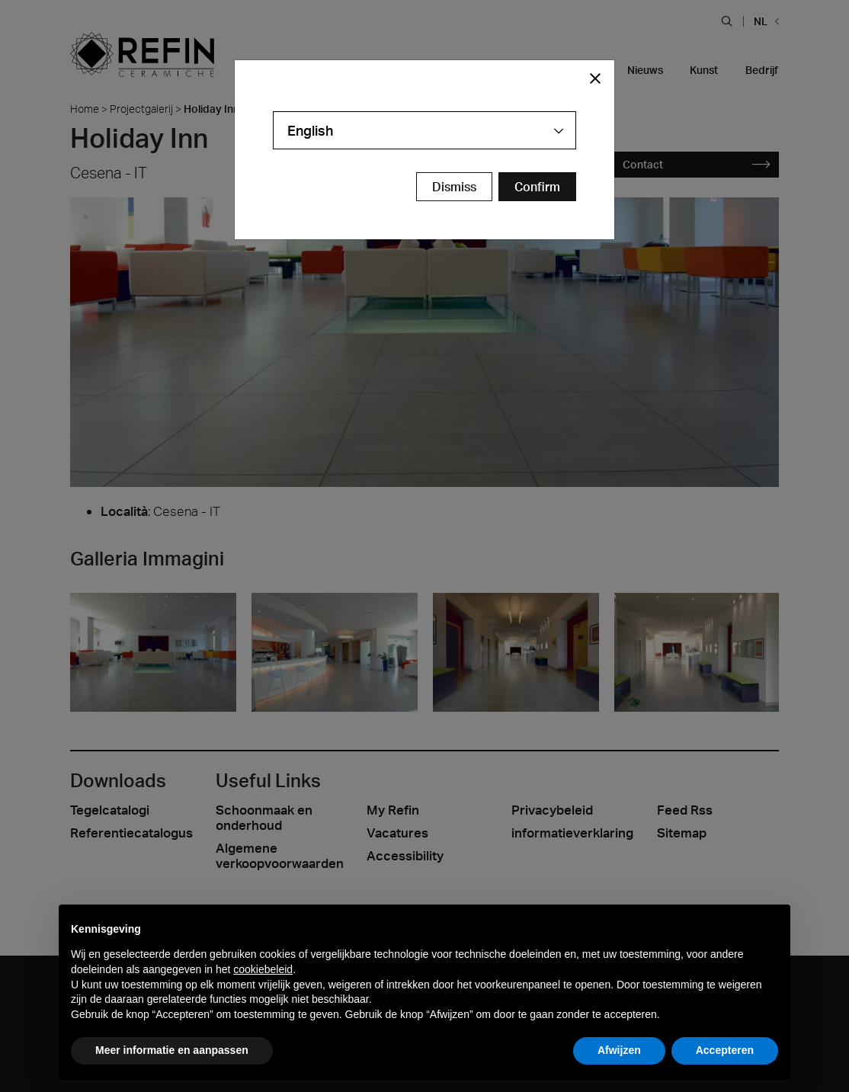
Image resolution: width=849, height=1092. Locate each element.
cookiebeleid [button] (263, 969)
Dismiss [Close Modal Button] (454, 186)
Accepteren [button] (725, 1050)
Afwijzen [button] (619, 1050)
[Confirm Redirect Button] (537, 186)
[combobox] (424, 130)
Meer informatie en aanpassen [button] (171, 1050)
